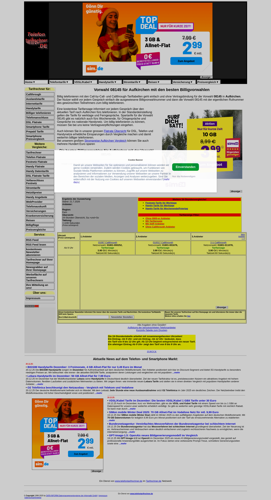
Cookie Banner (135, 160)
